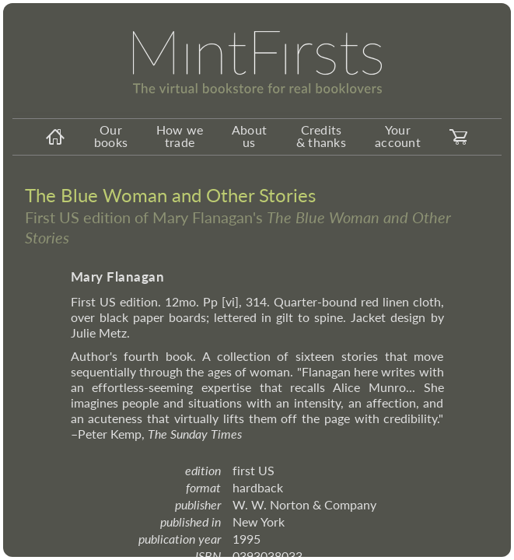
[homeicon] (55, 137)
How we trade (180, 135)
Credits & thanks (321, 135)
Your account (398, 135)
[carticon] (459, 137)
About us (249, 135)
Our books (111, 135)
